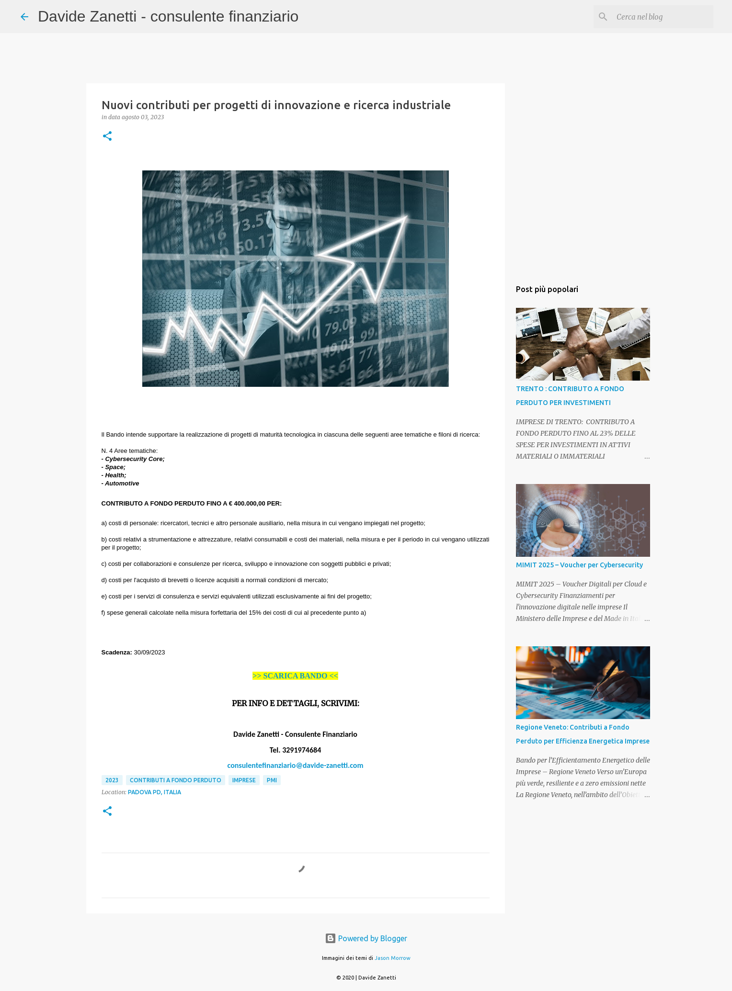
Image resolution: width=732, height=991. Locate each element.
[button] (107, 136)
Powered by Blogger (366, 938)
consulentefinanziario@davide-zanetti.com (296, 765)
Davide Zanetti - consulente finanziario (168, 16)
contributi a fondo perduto (175, 780)
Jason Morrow (393, 958)
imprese (244, 780)
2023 (112, 780)
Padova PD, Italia (154, 792)
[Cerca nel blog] (663, 16)
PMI (272, 780)
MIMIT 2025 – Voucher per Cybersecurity (579, 565)
